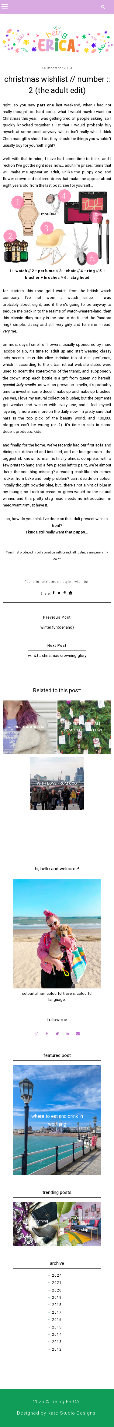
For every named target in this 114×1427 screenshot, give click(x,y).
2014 (57, 1334)
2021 (57, 1283)
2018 (57, 1305)
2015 (57, 1327)
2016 (57, 1320)
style (67, 581)
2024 (57, 1275)
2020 (57, 1290)
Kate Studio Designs (71, 1413)
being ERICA (65, 1401)
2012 (57, 1349)
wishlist (81, 581)
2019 (57, 1297)
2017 (57, 1312)
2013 (57, 1342)
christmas (50, 581)
